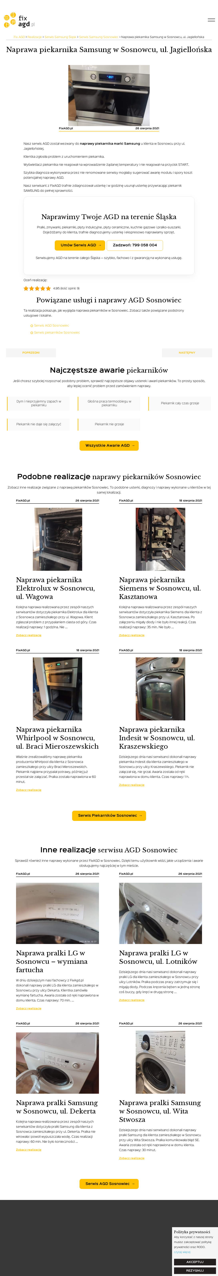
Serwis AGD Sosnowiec (51, 325)
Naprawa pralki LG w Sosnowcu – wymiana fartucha (52, 961)
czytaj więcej (182, 1252)
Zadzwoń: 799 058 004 (135, 245)
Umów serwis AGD (78, 245)
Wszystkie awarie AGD (108, 445)
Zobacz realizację (28, 635)
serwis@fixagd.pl (56, 4)
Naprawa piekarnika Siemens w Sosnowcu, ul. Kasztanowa (160, 588)
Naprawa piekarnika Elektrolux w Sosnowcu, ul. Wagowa (55, 588)
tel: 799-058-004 (19, 4)
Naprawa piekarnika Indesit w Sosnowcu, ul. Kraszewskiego (157, 738)
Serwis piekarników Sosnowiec (57, 332)
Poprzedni (31, 353)
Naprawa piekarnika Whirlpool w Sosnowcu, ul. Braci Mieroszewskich (57, 738)
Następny (187, 353)
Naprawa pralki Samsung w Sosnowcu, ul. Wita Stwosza (160, 1111)
